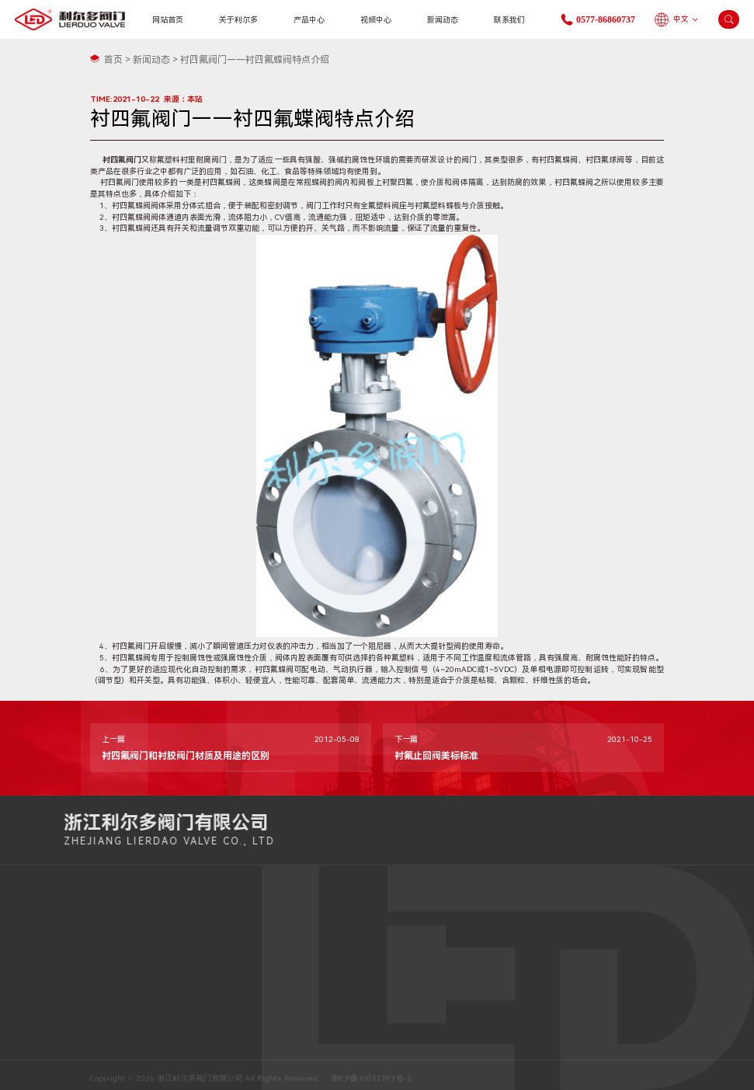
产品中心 (309, 20)
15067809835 (257, 920)
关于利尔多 (238, 20)
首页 (113, 59)
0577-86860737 (665, 836)
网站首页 (167, 20)
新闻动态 (442, 20)
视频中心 (375, 20)
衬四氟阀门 (122, 159)
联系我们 (509, 20)
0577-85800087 (262, 949)
